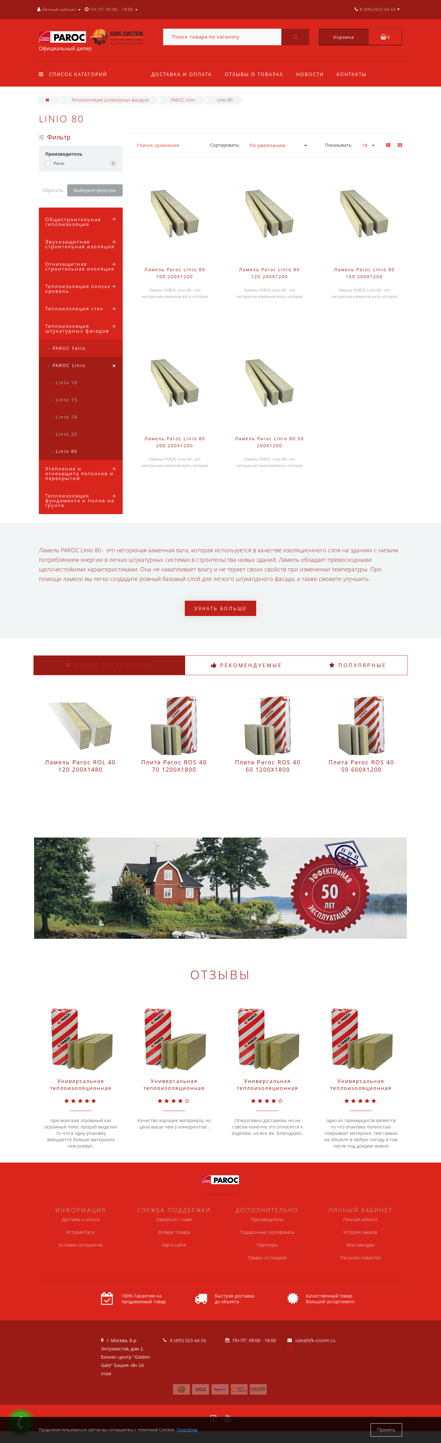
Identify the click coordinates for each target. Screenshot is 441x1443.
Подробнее (187, 1429)
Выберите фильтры (95, 190)
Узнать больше (220, 608)
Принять (386, 1430)
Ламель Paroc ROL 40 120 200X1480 (80, 765)
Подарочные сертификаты (267, 1232)
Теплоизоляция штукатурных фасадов (77, 328)
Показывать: (338, 145)
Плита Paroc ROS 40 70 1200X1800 (174, 765)
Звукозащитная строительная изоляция (79, 244)
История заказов (360, 1232)
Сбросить (53, 190)
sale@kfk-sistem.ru (315, 1340)
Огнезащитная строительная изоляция (79, 266)
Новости (312, 74)
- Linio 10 (64, 382)
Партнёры (267, 1245)
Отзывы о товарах (255, 74)
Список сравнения (158, 145)
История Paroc (81, 1232)
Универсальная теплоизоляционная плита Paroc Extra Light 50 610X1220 (80, 1092)
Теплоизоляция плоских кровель (80, 288)
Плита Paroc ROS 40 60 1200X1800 (267, 765)
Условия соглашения (81, 1245)
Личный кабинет (360, 1219)
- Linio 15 (64, 400)
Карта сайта (174, 1245)
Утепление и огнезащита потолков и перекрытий (79, 473)
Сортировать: (225, 145)
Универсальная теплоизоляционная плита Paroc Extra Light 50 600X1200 (174, 1092)
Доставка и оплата (181, 74)
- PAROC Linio (66, 365)
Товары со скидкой (267, 1258)
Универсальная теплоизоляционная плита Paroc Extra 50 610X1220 (361, 1092)
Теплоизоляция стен (74, 308)
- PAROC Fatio (66, 348)
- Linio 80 (64, 451)
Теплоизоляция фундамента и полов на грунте (79, 500)
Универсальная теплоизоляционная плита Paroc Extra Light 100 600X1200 (267, 1092)
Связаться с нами (174, 1219)
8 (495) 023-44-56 (188, 1340)
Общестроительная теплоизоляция (73, 221)
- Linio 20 (64, 434)
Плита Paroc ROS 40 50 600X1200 (361, 765)
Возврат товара (174, 1232)
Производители (267, 1219)
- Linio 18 (64, 417)
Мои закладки (360, 1245)
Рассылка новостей (360, 1258)
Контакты (354, 74)
